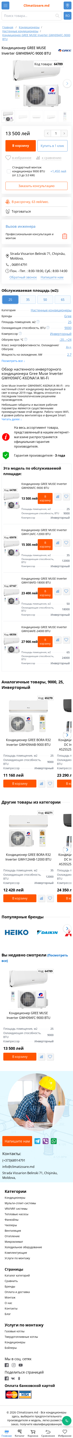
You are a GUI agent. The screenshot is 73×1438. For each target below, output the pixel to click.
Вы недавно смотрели (35, 957)
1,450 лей (58, 171)
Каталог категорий (17, 1275)
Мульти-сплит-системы (20, 1203)
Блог (8, 1314)
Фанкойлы (11, 1219)
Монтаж (10, 1297)
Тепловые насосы (16, 1214)
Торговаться (18, 211)
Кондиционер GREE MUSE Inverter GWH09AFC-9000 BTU (44, 486)
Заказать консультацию (36, 186)
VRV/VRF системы (16, 1208)
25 (69, 322)
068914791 (19, 264)
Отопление (12, 1236)
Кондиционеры (15, 1197)
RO (67, 16)
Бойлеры (11, 1348)
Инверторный (60, 334)
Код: (10, 490)
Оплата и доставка (17, 1292)
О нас (8, 1303)
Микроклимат (14, 1241)
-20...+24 (65, 340)
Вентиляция (13, 1230)
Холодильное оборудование (23, 1247)
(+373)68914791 (13, 1160)
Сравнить (11, 1281)
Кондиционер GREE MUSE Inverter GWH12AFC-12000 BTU (44, 532)
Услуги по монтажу (17, 1258)
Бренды (10, 1286)
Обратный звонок (23, 277)
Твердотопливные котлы (21, 1337)
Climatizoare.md (36, 5)
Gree (67, 316)
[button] (67, 83)
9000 (67, 328)
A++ (68, 347)
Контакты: (11, 1153)
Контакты (11, 1308)
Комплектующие (16, 1252)
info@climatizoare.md (18, 1167)
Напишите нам (52, 277)
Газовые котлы (15, 1331)
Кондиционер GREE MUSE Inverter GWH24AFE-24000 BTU (44, 629)
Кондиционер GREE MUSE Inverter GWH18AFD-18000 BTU (44, 580)
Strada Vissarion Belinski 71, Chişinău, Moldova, (35, 256)
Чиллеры (11, 1225)
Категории (15, 1191)
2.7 (69, 354)
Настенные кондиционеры (51, 310)
